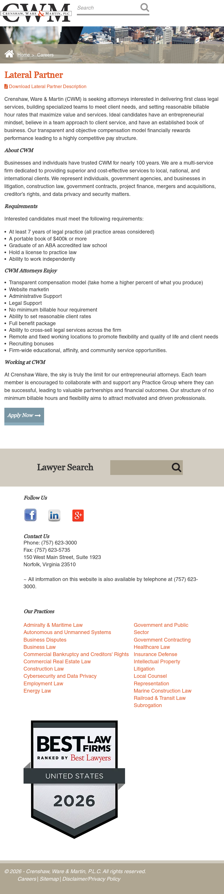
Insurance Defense (155, 654)
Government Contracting (162, 640)
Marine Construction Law (163, 691)
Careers (45, 55)
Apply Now (19, 415)
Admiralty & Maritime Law (53, 625)
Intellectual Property (157, 661)
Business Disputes (45, 640)
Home (23, 55)
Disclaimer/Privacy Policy (91, 879)
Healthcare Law (152, 647)
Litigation (144, 669)
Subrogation (148, 705)
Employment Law (43, 683)
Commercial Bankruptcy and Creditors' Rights (76, 654)
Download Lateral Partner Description (47, 86)
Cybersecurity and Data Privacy (60, 676)
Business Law (40, 647)
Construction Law (44, 669)
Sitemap (49, 879)
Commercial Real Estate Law (57, 661)
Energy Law (37, 691)
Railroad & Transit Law (160, 698)
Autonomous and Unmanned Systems (67, 632)
